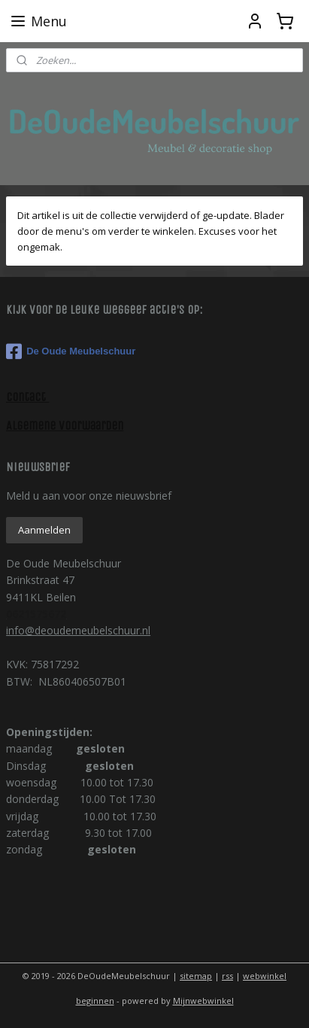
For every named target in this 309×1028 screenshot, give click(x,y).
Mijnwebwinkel (203, 1000)
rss (227, 975)
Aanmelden (44, 530)
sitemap (196, 975)
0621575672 (36, 614)
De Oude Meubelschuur (70, 351)
